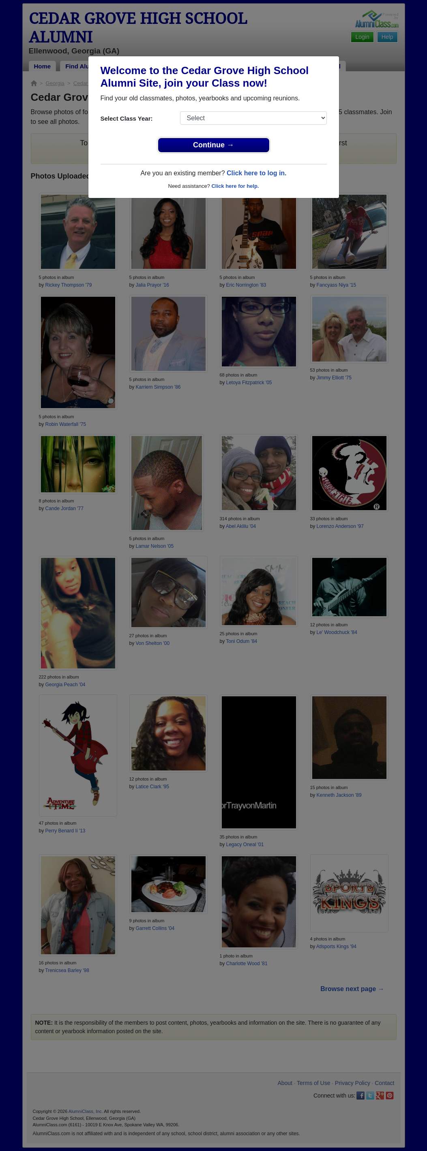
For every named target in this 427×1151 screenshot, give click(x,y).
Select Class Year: (127, 118)
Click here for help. (235, 186)
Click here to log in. (257, 173)
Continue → (213, 145)
